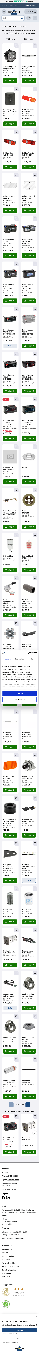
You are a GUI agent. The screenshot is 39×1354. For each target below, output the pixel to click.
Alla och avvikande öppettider (13, 1238)
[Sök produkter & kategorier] (13, 18)
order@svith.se (32, 5)
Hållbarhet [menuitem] (6, 1277)
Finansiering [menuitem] (6, 1273)
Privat (19, 1339)
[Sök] (21, 18)
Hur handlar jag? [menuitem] (8, 1256)
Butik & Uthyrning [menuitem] (9, 1270)
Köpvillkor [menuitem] (5, 1252)
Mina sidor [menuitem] (6, 1259)
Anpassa (20, 699)
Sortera (29, 39)
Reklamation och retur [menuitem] (10, 1266)
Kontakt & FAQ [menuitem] (7, 1249)
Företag (19, 1330)
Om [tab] (32, 659)
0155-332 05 (13, 1176)
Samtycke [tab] (7, 659)
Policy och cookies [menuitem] (8, 1263)
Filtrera (11, 39)
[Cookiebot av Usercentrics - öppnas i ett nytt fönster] (28, 653)
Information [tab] (19, 659)
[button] (4, 11)
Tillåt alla (19, 694)
